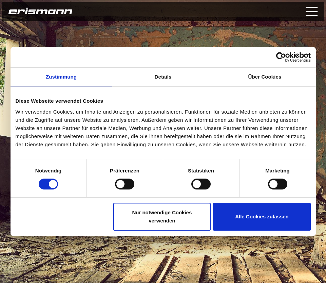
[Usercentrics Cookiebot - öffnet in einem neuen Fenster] (281, 57)
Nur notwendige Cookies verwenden (162, 216)
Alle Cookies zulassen (262, 216)
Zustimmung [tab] (61, 77)
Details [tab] (163, 77)
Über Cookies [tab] (265, 77)
